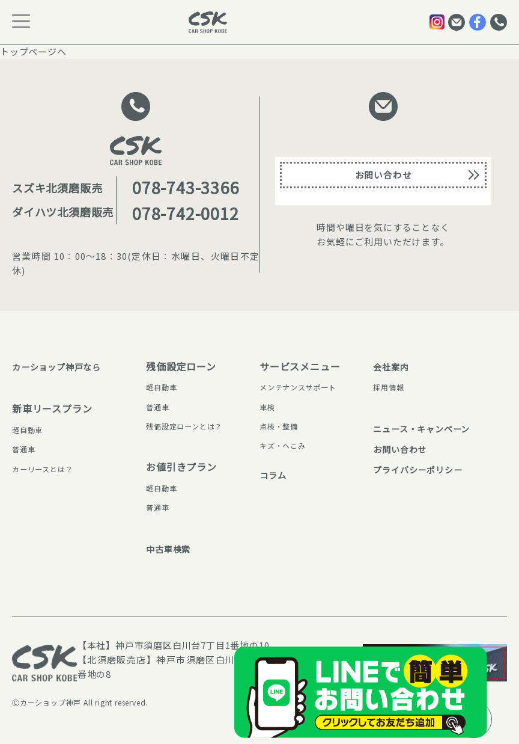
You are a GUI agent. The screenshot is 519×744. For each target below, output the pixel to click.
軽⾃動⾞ (29, 429)
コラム (275, 474)
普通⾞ (25, 449)
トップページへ (33, 51)
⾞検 (269, 407)
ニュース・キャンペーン (415, 428)
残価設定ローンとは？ (178, 426)
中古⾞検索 (159, 548)
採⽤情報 (377, 387)
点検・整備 (282, 426)
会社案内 (380, 366)
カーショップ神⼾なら (62, 366)
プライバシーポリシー (410, 477)
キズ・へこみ (286, 445)
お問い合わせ (383, 180)
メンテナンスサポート (304, 387)
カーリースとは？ (47, 469)
